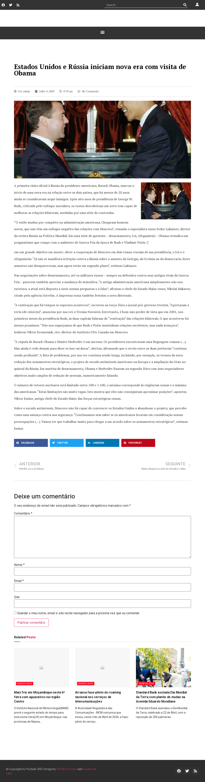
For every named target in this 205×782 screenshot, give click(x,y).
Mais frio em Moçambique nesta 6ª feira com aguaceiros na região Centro (39, 696)
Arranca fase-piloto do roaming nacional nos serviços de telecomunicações (98, 696)
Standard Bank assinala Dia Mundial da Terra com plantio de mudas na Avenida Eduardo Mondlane (161, 696)
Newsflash (24, 683)
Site (17, 597)
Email (19, 581)
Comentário (23, 513)
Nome (19, 564)
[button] (102, 32)
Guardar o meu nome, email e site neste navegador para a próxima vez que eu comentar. (78, 613)
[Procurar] (185, 5)
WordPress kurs (66, 769)
